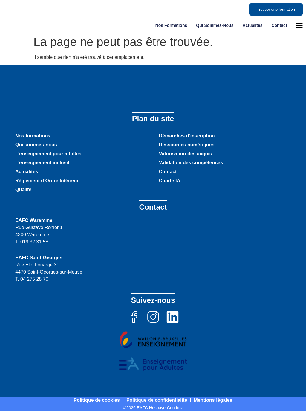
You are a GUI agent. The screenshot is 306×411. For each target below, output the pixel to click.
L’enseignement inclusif (42, 162)
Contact (279, 25)
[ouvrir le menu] (299, 25)
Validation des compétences (191, 162)
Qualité (23, 189)
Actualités (253, 25)
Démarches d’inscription (187, 135)
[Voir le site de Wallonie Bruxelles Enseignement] (153, 339)
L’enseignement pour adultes (48, 153)
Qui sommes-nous (214, 25)
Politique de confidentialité (156, 400)
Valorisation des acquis (185, 153)
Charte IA (169, 180)
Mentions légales (213, 400)
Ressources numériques (187, 144)
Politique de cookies (97, 400)
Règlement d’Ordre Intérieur (47, 180)
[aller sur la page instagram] (153, 316)
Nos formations (171, 25)
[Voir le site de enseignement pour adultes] (153, 364)
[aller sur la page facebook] (133, 316)
